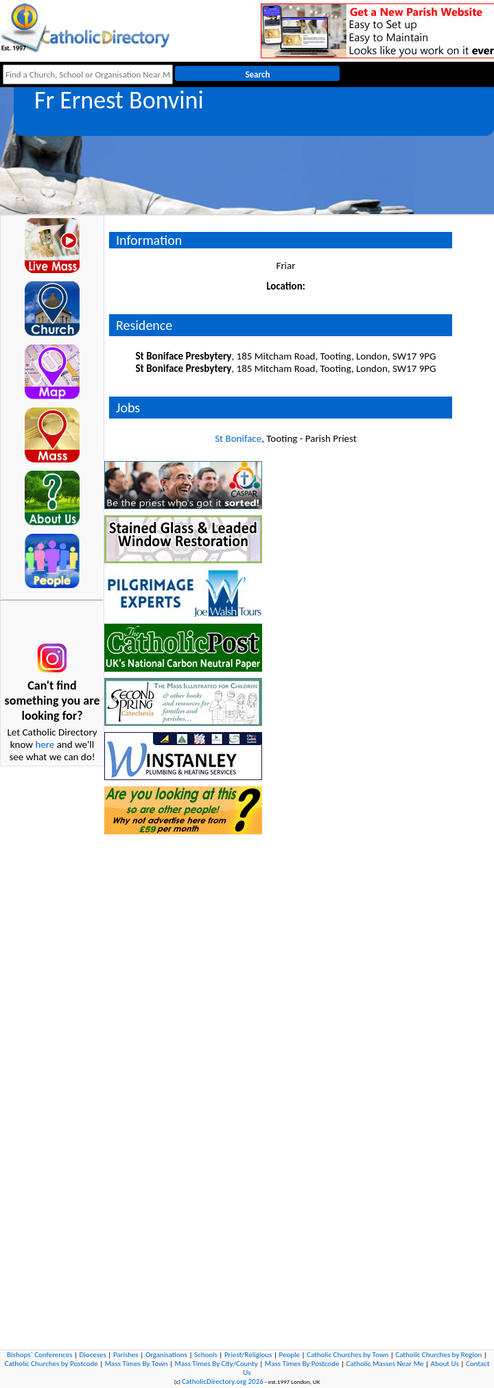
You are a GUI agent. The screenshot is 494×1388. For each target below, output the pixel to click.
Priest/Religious (248, 1354)
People (289, 1354)
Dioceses (93, 1354)
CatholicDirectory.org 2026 (222, 1381)
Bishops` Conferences (39, 1354)
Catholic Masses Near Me (384, 1363)
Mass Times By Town (136, 1363)
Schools (205, 1354)
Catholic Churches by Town (347, 1354)
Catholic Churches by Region (438, 1354)
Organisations (166, 1354)
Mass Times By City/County (216, 1363)
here (44, 744)
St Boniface (238, 438)
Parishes (126, 1354)
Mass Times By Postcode (302, 1363)
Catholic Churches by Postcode (51, 1363)
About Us (445, 1363)
